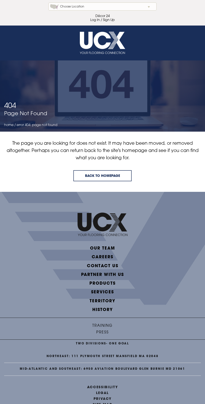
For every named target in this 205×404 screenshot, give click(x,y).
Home (9, 125)
